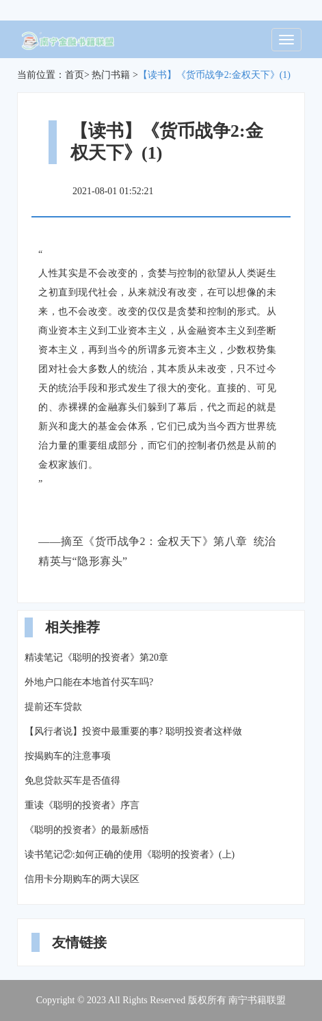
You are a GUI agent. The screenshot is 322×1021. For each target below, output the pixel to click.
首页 (74, 75)
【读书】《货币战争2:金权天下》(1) (214, 75)
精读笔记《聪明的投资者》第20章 (96, 657)
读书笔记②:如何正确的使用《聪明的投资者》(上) (129, 854)
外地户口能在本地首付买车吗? (89, 682)
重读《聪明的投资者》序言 (82, 805)
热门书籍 (111, 75)
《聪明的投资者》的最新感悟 (87, 830)
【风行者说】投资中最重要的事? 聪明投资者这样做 (133, 731)
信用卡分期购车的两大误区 (82, 879)
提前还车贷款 (53, 707)
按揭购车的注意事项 (68, 756)
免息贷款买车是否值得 (72, 780)
